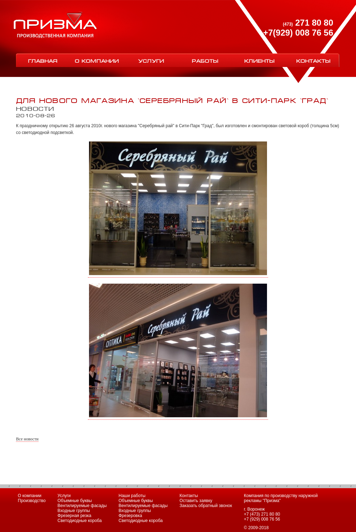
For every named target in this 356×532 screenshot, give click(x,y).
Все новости (27, 439)
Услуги (151, 60)
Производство (32, 500)
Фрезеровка (130, 515)
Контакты (313, 60)
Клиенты (259, 60)
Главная (43, 60)
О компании (97, 60)
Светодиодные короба (80, 520)
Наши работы (132, 495)
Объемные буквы (75, 500)
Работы (205, 60)
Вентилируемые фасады (82, 505)
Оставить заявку (195, 500)
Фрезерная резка (74, 515)
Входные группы (74, 510)
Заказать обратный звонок (205, 505)
